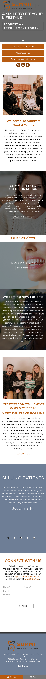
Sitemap (34, 659)
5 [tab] (34, 538)
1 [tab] (8, 538)
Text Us (34, 677)
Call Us (11, 677)
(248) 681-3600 (32, 579)
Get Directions (23, 53)
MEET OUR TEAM (23, 454)
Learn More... (23, 268)
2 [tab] (15, 538)
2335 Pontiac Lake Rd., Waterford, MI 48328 (29, 655)
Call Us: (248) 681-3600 (23, 47)
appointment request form (29, 576)
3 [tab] (21, 538)
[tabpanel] (23, 499)
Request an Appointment (23, 59)
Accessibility (10, 661)
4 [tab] (27, 538)
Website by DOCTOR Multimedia (28, 661)
